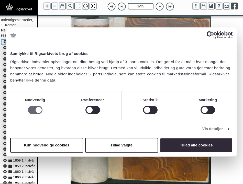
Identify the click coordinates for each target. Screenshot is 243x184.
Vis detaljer (212, 128)
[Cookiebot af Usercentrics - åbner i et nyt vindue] (210, 35)
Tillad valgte (121, 145)
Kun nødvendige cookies (47, 145)
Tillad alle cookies (196, 145)
